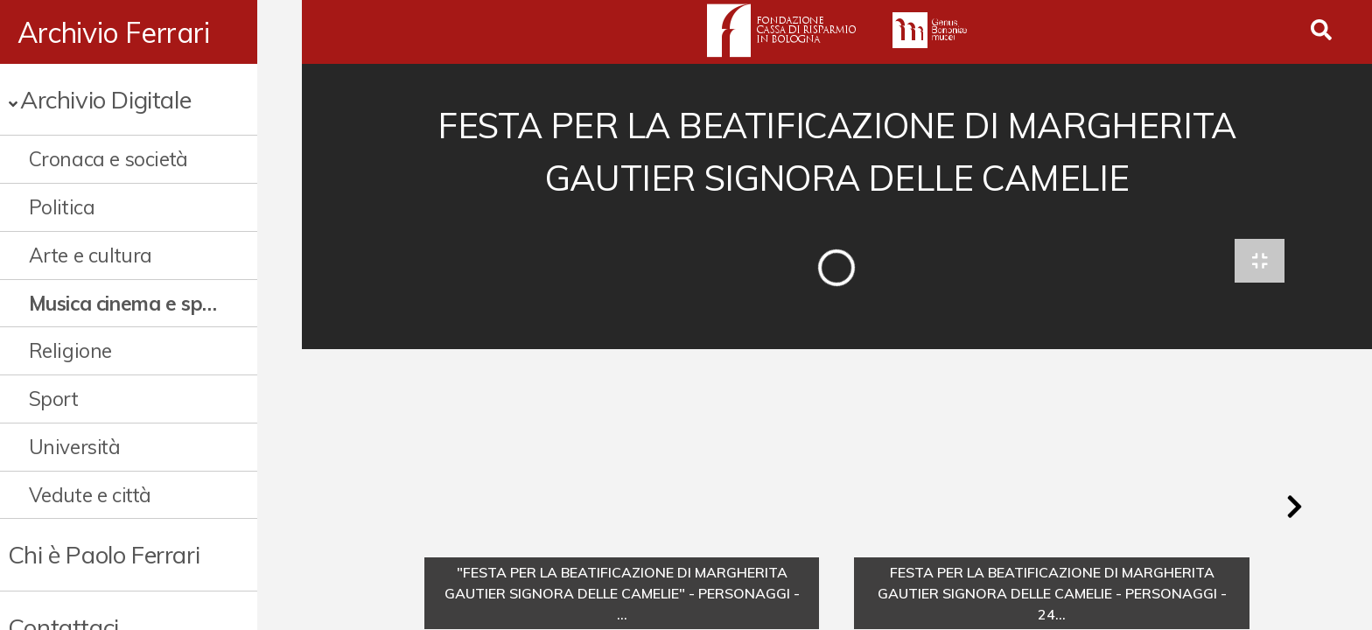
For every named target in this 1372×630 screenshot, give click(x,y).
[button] (1294, 511)
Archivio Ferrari (114, 32)
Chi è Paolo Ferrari (104, 554)
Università (75, 446)
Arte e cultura (90, 255)
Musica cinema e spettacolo (146, 303)
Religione (70, 350)
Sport (54, 398)
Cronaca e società (108, 159)
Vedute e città (90, 495)
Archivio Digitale (105, 99)
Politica (62, 207)
